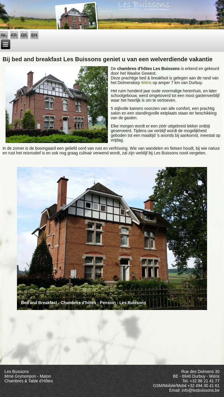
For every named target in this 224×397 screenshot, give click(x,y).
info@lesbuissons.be (200, 390)
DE (24, 35)
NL (3, 35)
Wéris (146, 82)
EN (34, 35)
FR (14, 35)
